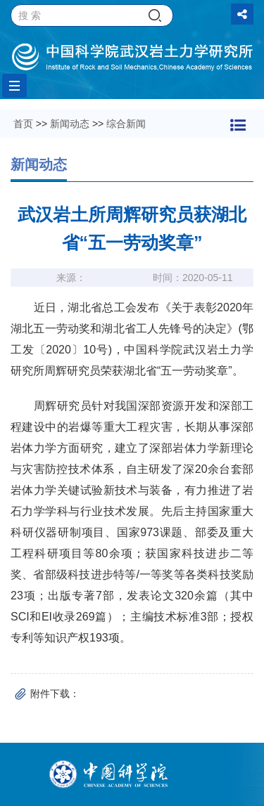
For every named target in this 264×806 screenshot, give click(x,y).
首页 (23, 123)
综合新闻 (126, 123)
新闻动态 (69, 123)
